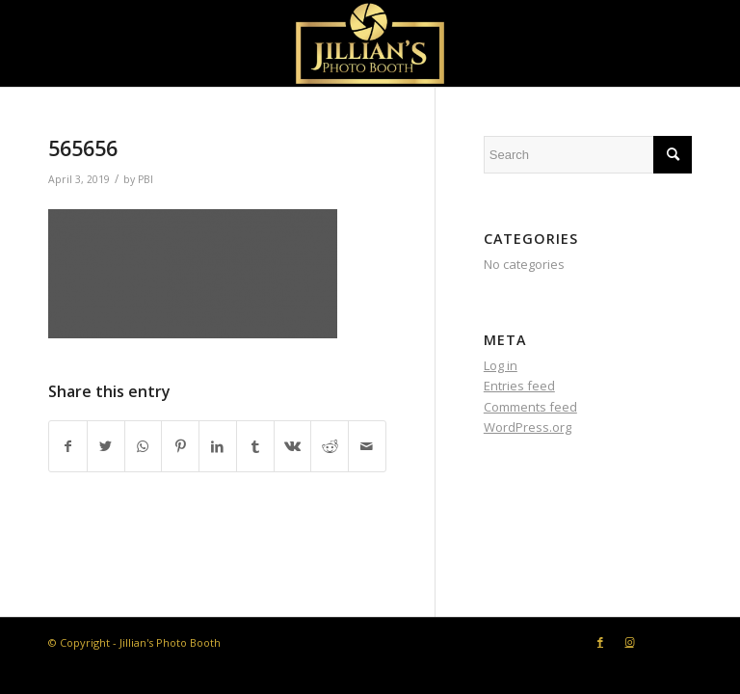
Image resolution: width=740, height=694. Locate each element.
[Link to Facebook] (600, 641)
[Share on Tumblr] (255, 446)
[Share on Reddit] (329, 446)
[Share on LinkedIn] (217, 446)
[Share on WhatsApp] (143, 446)
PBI (145, 179)
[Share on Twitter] (106, 446)
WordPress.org (527, 427)
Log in (500, 365)
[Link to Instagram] (629, 641)
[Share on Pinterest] (180, 446)
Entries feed (519, 385)
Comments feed (530, 406)
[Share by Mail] (367, 446)
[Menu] (665, 42)
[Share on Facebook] (68, 446)
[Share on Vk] (293, 446)
